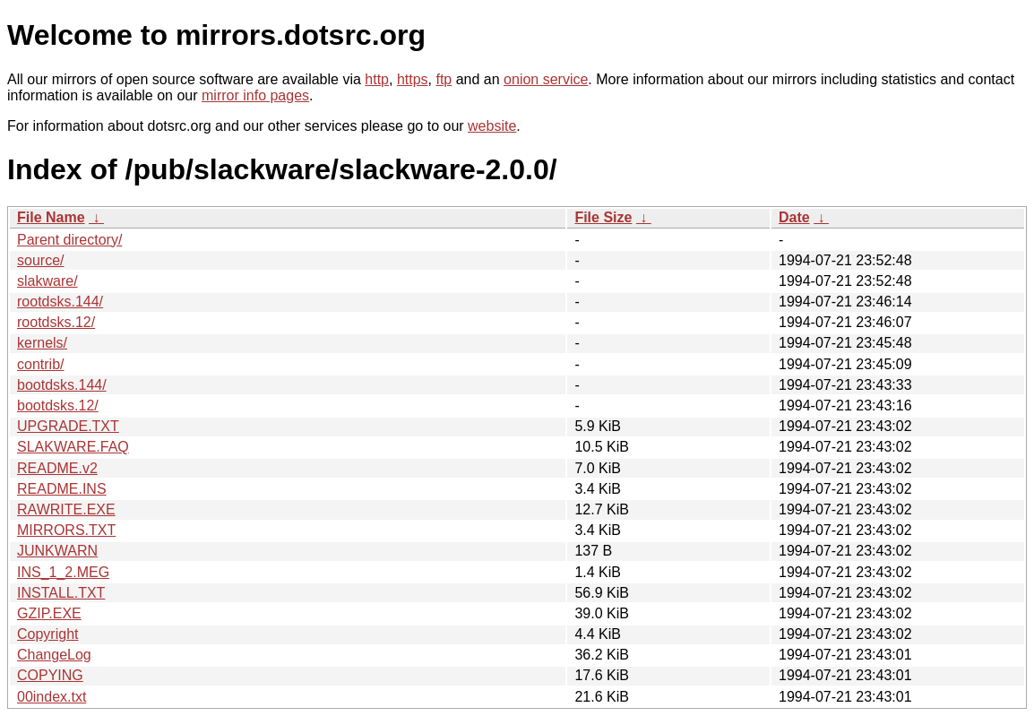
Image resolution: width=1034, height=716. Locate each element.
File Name (51, 217)
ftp (443, 79)
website (492, 126)
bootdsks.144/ (62, 385)
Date (794, 217)
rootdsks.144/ (60, 301)
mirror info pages (255, 95)
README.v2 (57, 468)
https (412, 79)
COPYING (50, 675)
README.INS (62, 488)
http (377, 79)
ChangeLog (54, 654)
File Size (603, 217)
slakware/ (47, 281)
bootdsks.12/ (58, 405)
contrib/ (40, 364)
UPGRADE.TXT (68, 426)
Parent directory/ (69, 239)
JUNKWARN (57, 550)
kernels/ (42, 342)
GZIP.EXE (49, 613)
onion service (546, 79)
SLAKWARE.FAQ (73, 446)
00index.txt (51, 696)
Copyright (47, 634)
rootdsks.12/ (56, 322)
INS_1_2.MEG (63, 572)
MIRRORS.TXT (66, 530)
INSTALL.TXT (61, 592)
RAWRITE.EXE (66, 509)
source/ (40, 260)
